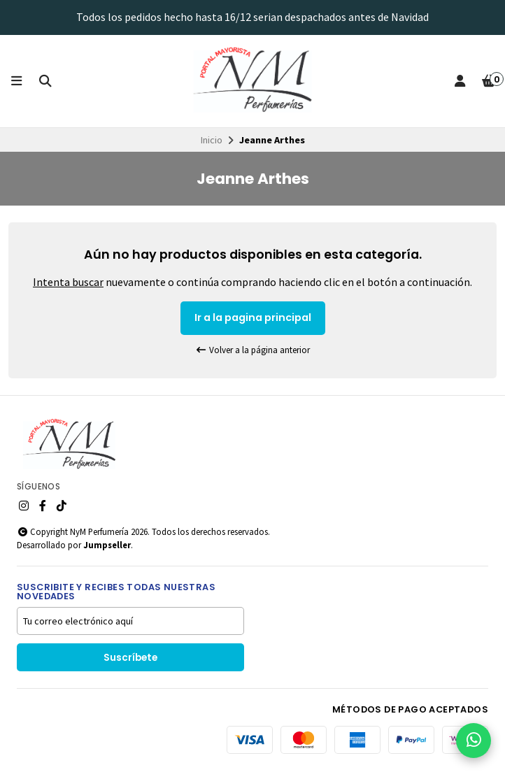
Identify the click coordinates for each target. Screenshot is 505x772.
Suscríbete (130, 657)
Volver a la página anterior (252, 350)
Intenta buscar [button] (68, 282)
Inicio (211, 140)
